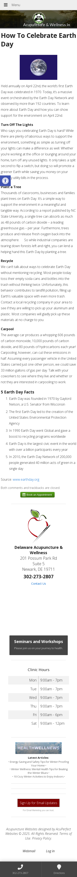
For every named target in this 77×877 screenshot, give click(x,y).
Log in (50, 851)
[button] (5, 180)
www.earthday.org (26, 479)
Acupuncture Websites (21, 829)
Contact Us (38, 583)
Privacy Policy (41, 838)
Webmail (29, 851)
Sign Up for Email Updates (38, 803)
